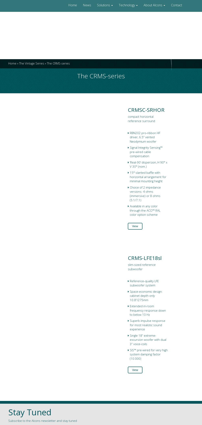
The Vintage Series (31, 63)
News (87, 5)
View (135, 226)
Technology (128, 5)
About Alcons (154, 5)
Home (72, 5)
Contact (176, 5)
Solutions (105, 5)
